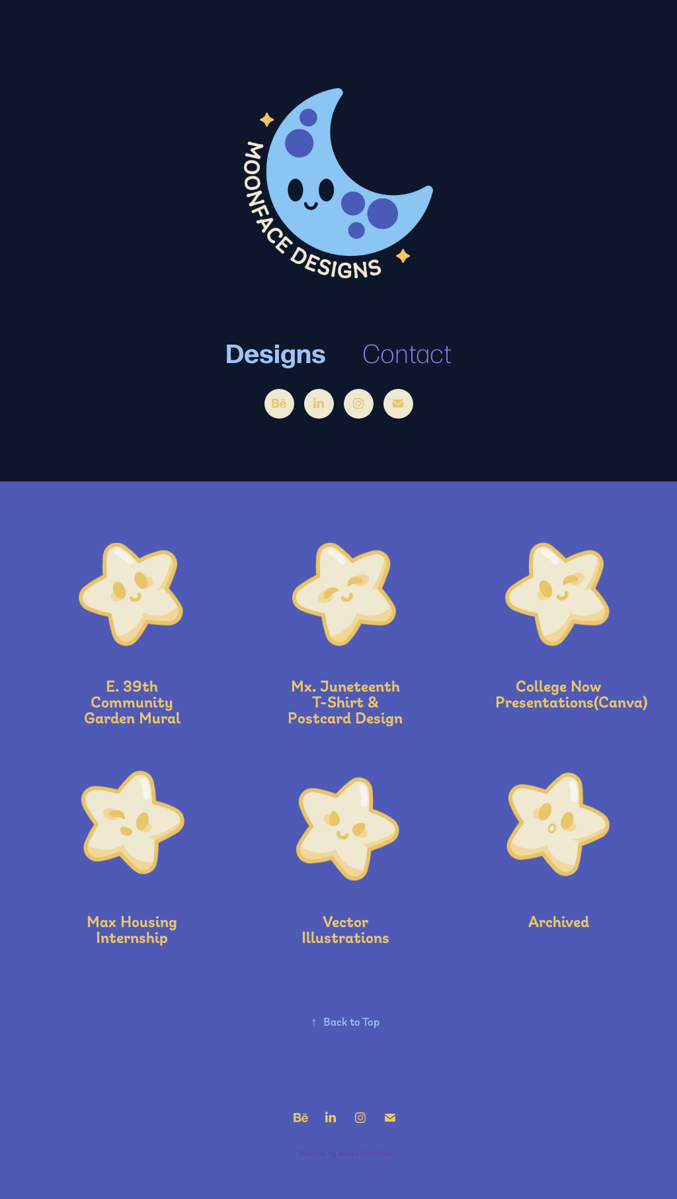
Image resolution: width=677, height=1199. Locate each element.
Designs (275, 351)
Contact (407, 352)
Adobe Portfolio (364, 1153)
